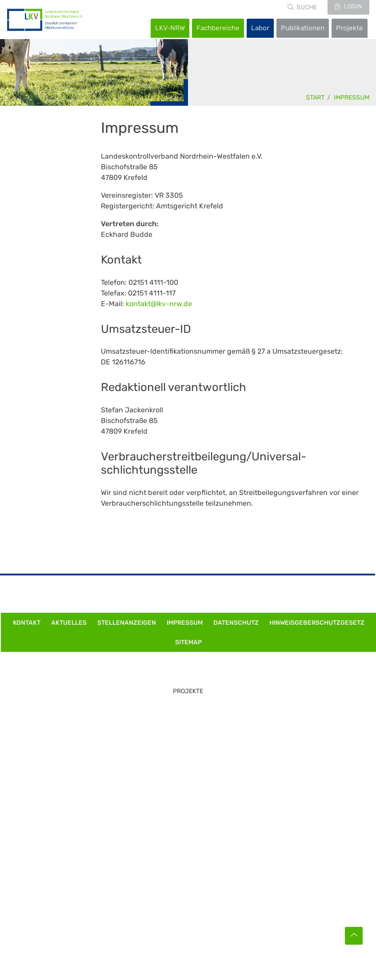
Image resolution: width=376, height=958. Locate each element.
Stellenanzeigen (126, 623)
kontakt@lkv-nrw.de (159, 303)
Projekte (349, 28)
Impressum (352, 97)
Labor (260, 28)
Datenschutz (236, 623)
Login (352, 6)
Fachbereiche (218, 28)
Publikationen (302, 28)
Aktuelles (69, 623)
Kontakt (26, 623)
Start (315, 97)
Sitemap (188, 642)
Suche (306, 7)
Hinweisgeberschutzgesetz (316, 623)
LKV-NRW (170, 28)
